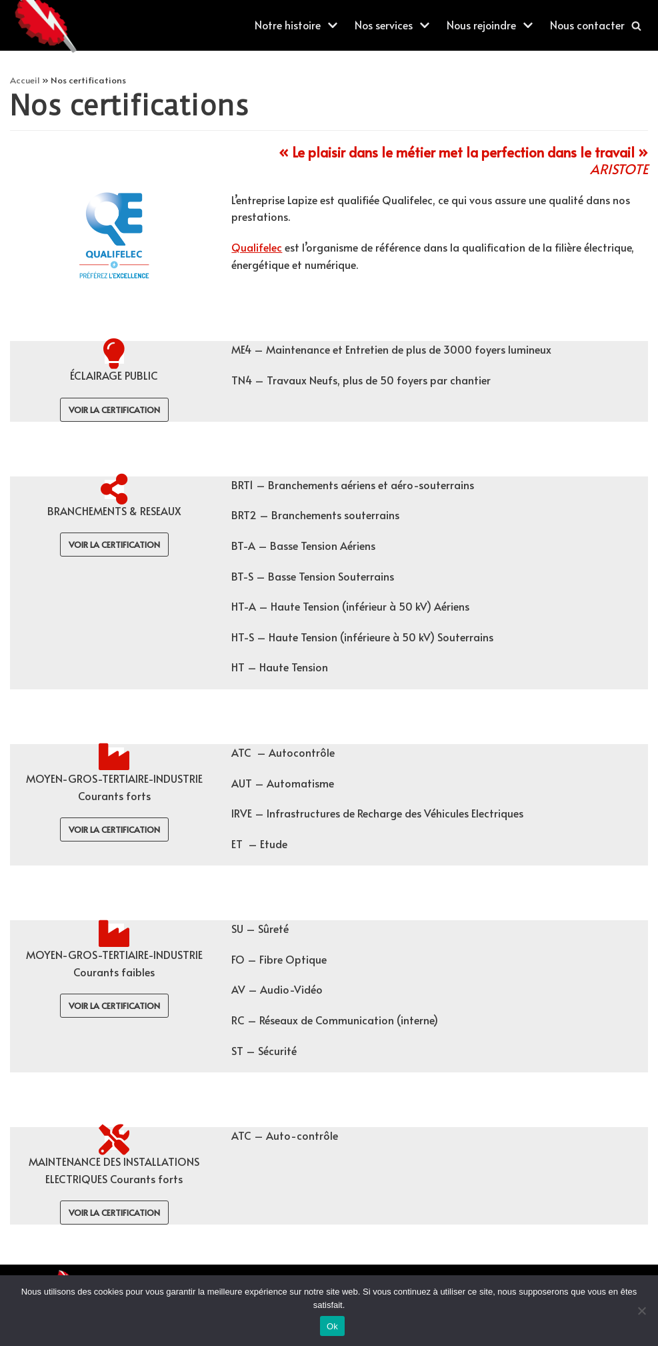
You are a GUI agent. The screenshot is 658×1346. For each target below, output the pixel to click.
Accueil (25, 79)
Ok (332, 1326)
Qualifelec (256, 247)
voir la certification (114, 410)
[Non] (641, 1310)
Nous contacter (587, 24)
